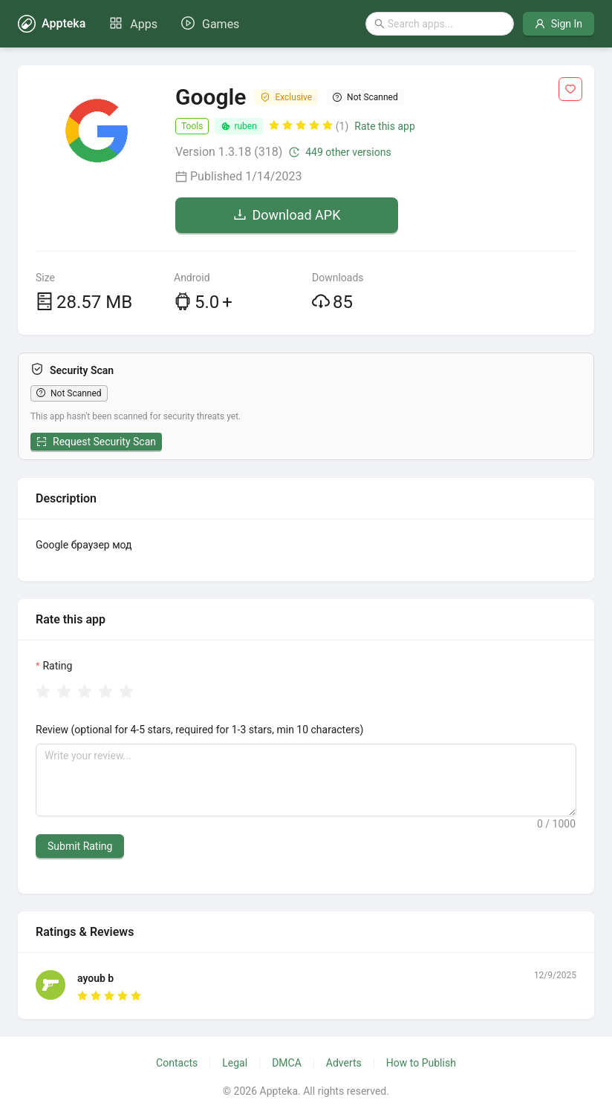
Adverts (344, 1063)
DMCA (287, 1063)
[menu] (174, 24)
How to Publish (421, 1063)
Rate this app (384, 126)
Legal (234, 1063)
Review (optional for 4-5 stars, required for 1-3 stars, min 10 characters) (199, 730)
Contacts (177, 1063)
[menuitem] (133, 24)
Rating (57, 666)
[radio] (43, 692)
